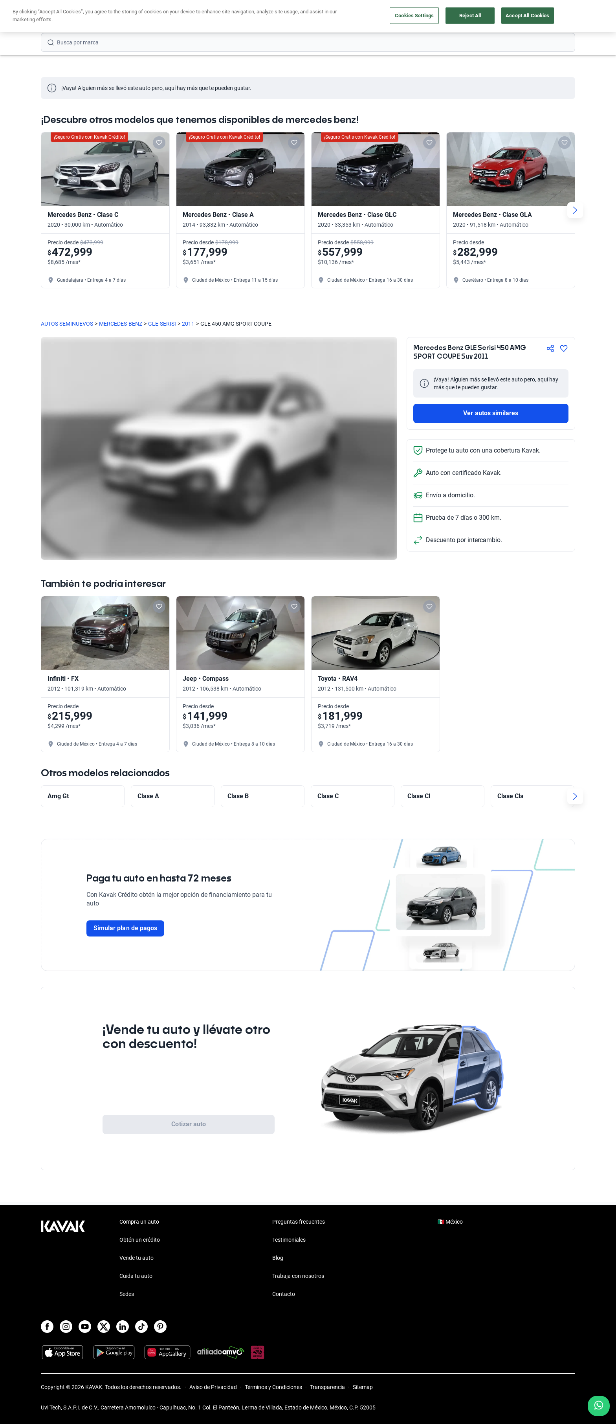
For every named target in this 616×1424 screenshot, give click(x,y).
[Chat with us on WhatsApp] (598, 1405)
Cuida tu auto (135, 1276)
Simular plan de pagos (125, 928)
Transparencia (327, 1387)
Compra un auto (139, 1222)
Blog (277, 1258)
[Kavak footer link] (63, 1258)
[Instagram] (66, 1326)
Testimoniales (289, 1240)
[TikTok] (141, 1326)
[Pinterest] (160, 1326)
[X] (103, 1326)
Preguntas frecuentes (298, 1222)
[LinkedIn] (122, 1326)
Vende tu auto (136, 1258)
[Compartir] (550, 348)
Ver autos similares (490, 413)
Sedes (126, 1294)
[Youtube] (85, 1326)
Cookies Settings (414, 15)
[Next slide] (575, 210)
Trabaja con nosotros (298, 1276)
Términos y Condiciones (273, 1387)
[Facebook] (47, 1326)
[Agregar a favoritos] (563, 348)
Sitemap (363, 1387)
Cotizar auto (188, 1124)
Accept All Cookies (527, 15)
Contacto (283, 1294)
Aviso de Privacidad (213, 1387)
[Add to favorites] (159, 142)
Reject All (470, 15)
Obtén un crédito (139, 1240)
